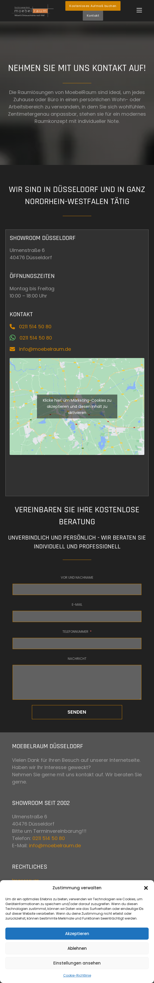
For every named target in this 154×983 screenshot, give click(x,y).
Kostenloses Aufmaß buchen (93, 6)
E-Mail (77, 604)
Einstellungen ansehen (77, 963)
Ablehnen (77, 948)
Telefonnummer (75, 631)
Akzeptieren (77, 933)
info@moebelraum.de (55, 845)
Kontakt (93, 15)
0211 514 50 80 (48, 838)
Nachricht (77, 658)
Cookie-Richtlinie (77, 975)
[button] (146, 888)
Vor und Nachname (77, 577)
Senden (76, 712)
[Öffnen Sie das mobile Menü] (139, 10)
